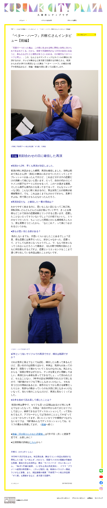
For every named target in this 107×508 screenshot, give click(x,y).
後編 (43, 424)
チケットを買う (65, 20)
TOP (12, 29)
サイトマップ (99, 498)
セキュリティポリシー (63, 498)
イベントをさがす (40, 20)
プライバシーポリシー (78, 498)
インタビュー (32, 29)
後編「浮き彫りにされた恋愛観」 (28, 434)
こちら (33, 442)
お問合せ (90, 498)
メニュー (15, 20)
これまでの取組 (20, 29)
